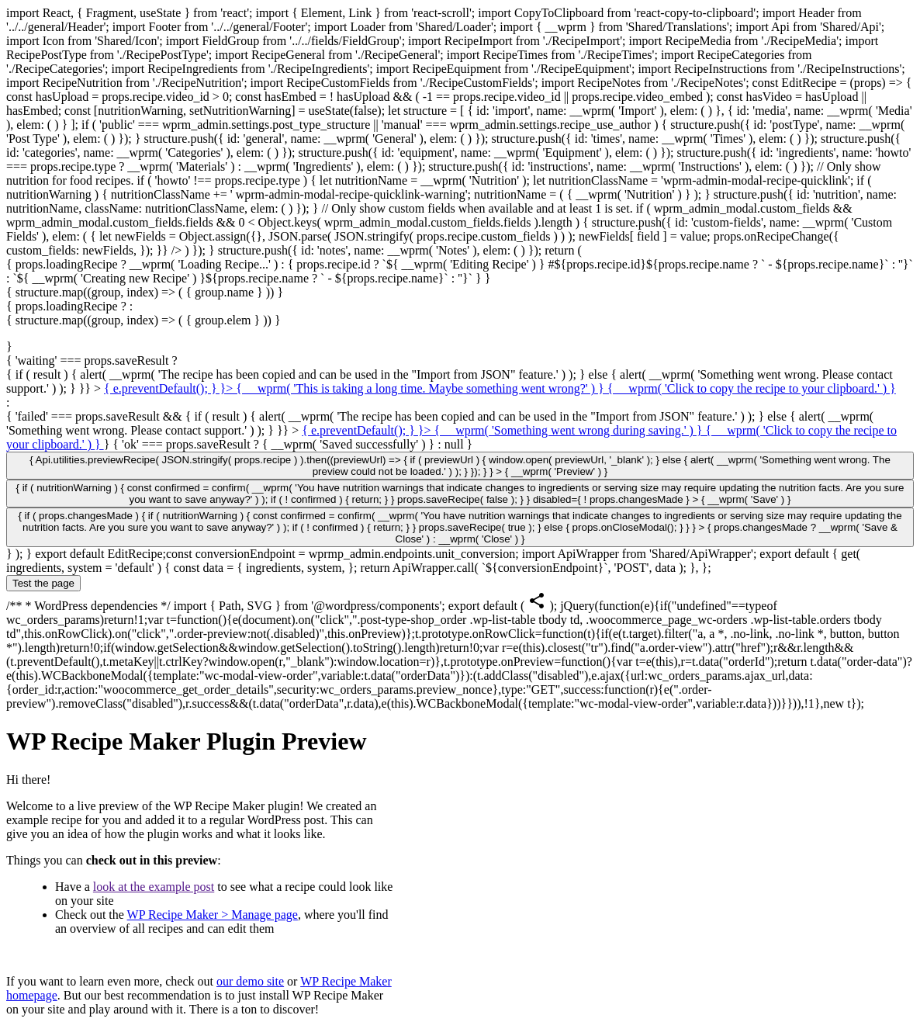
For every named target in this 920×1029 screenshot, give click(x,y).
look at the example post (153, 886)
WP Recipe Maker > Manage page (212, 914)
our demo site (250, 981)
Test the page (43, 583)
